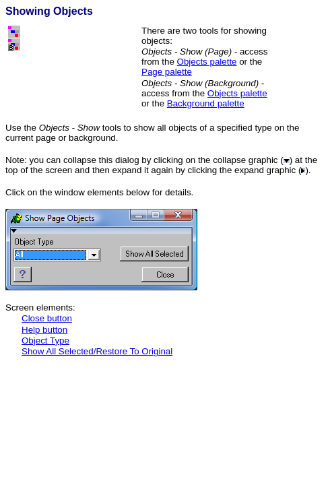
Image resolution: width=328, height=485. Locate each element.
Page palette (166, 72)
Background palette (205, 103)
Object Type (45, 340)
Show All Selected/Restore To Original (97, 351)
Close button (47, 318)
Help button (44, 330)
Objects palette (207, 62)
